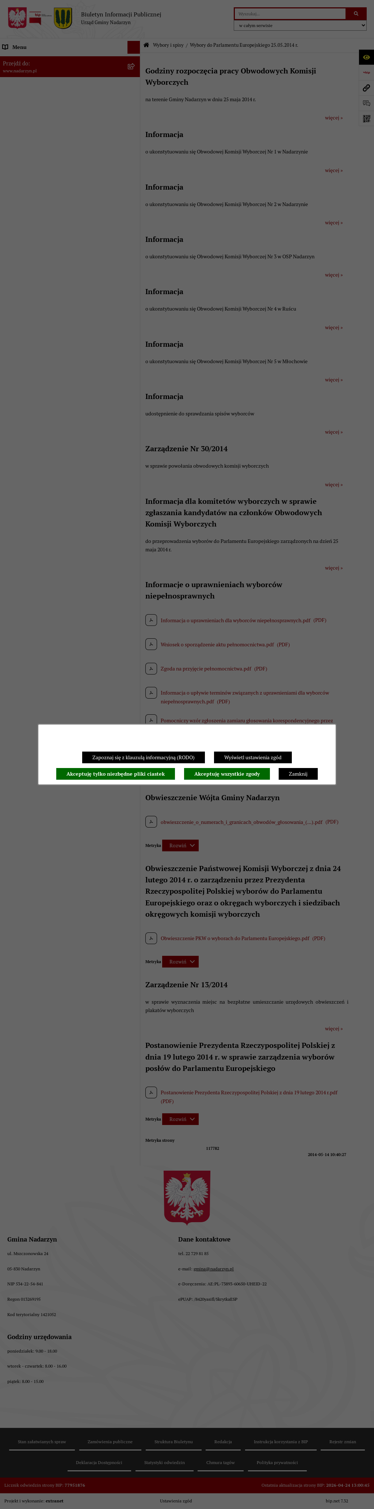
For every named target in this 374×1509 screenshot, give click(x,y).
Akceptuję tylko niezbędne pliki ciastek (115, 774)
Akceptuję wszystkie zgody (227, 774)
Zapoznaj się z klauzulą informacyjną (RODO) (143, 757)
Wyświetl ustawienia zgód (253, 757)
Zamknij (298, 774)
